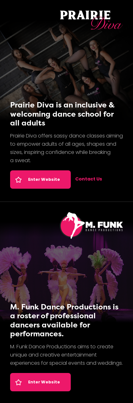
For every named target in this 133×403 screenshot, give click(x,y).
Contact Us (88, 179)
